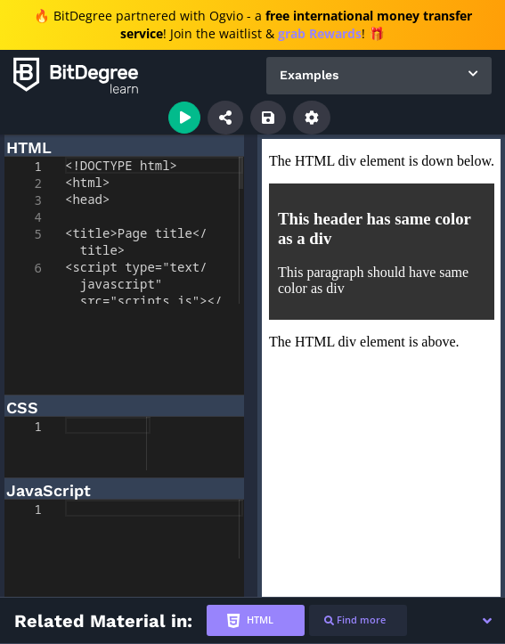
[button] (487, 621)
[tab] (256, 620)
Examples (309, 75)
